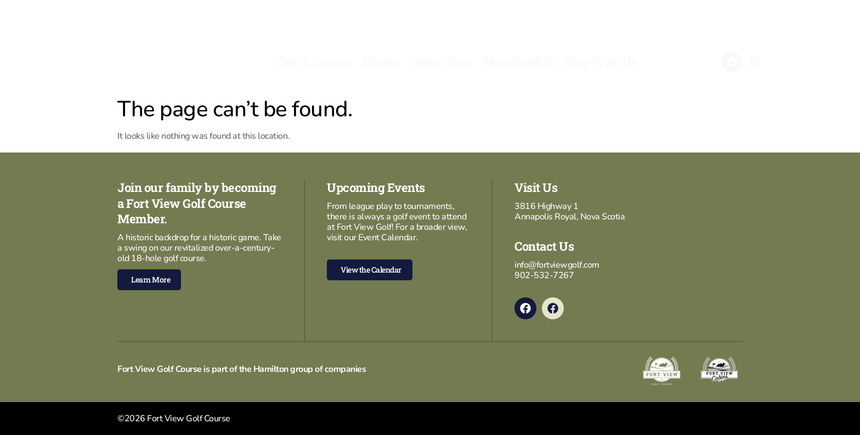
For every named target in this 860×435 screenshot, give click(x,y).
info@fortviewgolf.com (556, 265)
